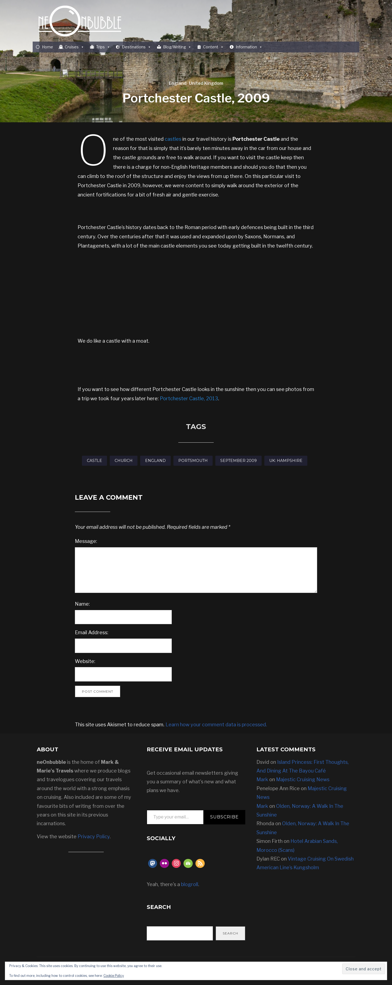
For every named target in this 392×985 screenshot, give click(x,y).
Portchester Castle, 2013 (189, 398)
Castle (94, 460)
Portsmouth (193, 460)
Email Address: (91, 632)
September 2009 (238, 460)
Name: (82, 604)
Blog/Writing (177, 47)
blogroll (189, 884)
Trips (103, 47)
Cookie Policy (113, 976)
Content (213, 47)
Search (230, 933)
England (177, 83)
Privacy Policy (94, 836)
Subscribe (224, 817)
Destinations (136, 47)
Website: (85, 661)
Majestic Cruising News (302, 779)
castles (173, 139)
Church (124, 460)
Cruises (74, 47)
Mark (262, 779)
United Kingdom (206, 83)
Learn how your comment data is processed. (216, 724)
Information (249, 47)
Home (47, 47)
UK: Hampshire (285, 460)
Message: (86, 541)
